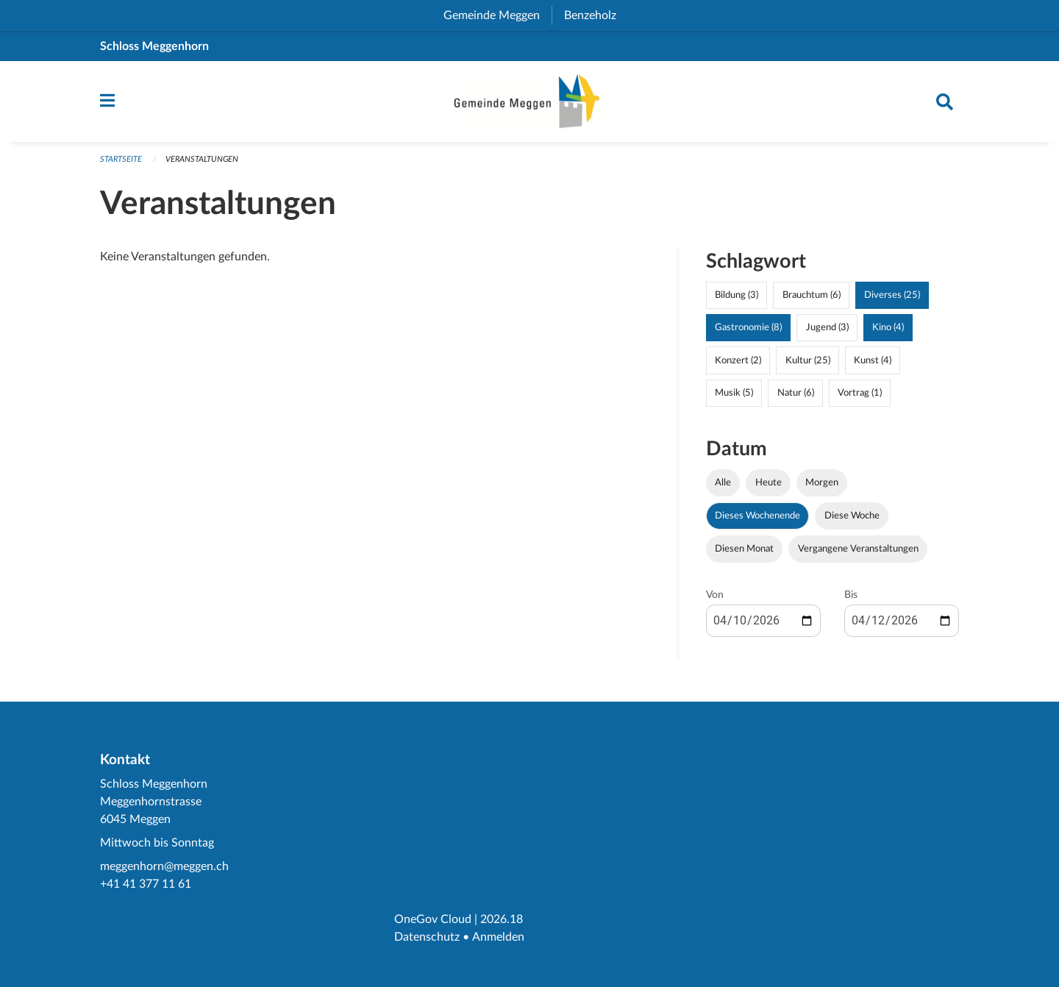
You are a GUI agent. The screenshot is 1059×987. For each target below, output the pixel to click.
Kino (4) (888, 331)
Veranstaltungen (201, 164)
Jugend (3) (827, 331)
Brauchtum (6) (811, 299)
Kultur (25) (807, 364)
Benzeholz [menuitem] (596, 15)
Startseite (121, 164)
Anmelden (497, 937)
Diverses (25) (892, 299)
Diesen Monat (744, 552)
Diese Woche (852, 519)
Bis (850, 599)
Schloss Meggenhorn (154, 46)
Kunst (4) (872, 364)
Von (715, 599)
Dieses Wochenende (757, 519)
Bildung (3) (736, 299)
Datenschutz (427, 937)
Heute (768, 486)
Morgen (821, 486)
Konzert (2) (738, 364)
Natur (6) (795, 396)
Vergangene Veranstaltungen (858, 552)
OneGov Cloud (432, 919)
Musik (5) (734, 396)
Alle (723, 486)
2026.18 (501, 919)
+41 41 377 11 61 (145, 884)
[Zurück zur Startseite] (529, 103)
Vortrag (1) (860, 396)
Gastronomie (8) (748, 331)
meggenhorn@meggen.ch (164, 866)
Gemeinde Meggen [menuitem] (497, 15)
